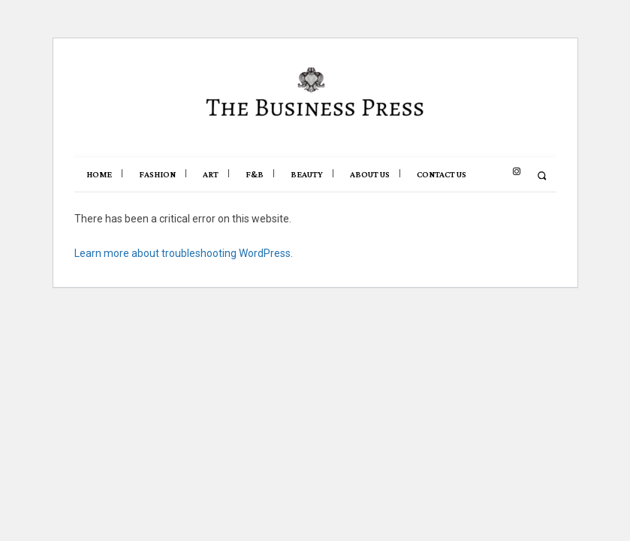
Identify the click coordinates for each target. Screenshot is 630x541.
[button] (541, 175)
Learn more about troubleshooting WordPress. (183, 253)
